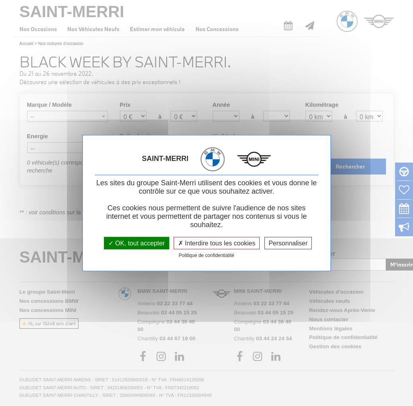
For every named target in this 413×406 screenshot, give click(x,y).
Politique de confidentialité (206, 255)
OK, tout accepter (136, 242)
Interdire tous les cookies (216, 242)
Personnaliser (287, 242)
